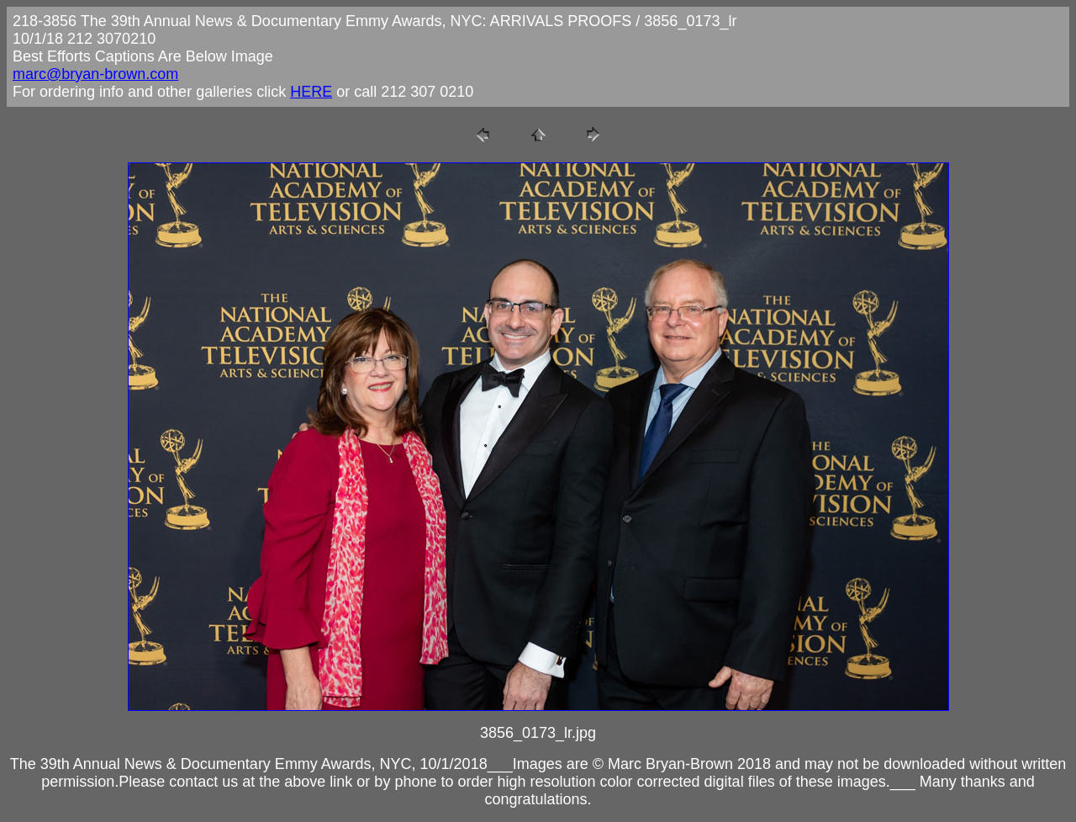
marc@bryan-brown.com (95, 74)
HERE (311, 91)
